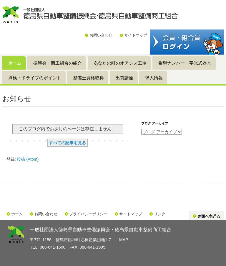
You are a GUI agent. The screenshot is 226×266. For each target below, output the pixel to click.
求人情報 (154, 77)
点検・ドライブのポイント (34, 77)
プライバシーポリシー (88, 214)
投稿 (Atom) (28, 159)
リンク (159, 214)
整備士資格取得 (88, 77)
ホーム (14, 62)
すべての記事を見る (67, 142)
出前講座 (124, 77)
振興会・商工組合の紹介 (57, 62)
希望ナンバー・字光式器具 (184, 62)
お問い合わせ (100, 35)
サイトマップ (135, 35)
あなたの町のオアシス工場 (120, 62)
